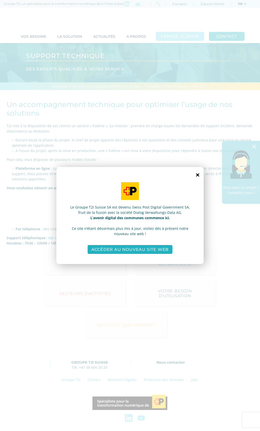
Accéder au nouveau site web (130, 249)
